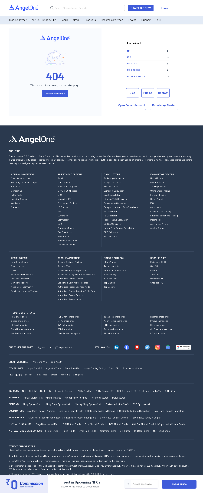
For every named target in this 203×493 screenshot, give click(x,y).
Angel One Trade (53, 368)
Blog (132, 92)
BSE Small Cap (141, 390)
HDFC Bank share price (68, 316)
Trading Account (158, 186)
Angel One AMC (40, 361)
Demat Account (157, 182)
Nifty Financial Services (61, 390)
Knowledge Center (164, 105)
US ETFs (132, 63)
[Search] (87, 8)
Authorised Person (159, 224)
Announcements (111, 266)
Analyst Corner (157, 228)
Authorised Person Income (70, 278)
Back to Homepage (55, 93)
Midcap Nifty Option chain (88, 404)
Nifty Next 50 (85, 390)
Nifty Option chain (32, 404)
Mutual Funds (64, 182)
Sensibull (29, 374)
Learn (64, 20)
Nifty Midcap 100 (104, 390)
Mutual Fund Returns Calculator (119, 228)
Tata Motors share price (22, 329)
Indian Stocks (136, 76)
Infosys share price (159, 320)
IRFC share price (19, 316)
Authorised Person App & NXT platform (76, 291)
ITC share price (157, 325)
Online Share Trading (160, 190)
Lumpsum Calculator (114, 190)
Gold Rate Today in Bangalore (169, 410)
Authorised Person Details (70, 295)
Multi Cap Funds (161, 430)
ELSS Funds (51, 430)
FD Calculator (110, 211)
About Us (15, 186)
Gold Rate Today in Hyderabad (134, 410)
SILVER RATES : (17, 417)
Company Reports (19, 282)
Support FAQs (64, 347)
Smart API (114, 368)
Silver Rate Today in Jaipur (147, 417)
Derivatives (155, 207)
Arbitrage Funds (108, 430)
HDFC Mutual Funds (118, 424)
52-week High (110, 274)
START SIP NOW (141, 8)
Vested (64, 374)
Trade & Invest (18, 20)
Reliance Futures (99, 397)
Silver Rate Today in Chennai (114, 417)
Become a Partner (112, 20)
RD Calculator (110, 215)
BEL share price (111, 333)
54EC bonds (63, 236)
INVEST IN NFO (179, 484)
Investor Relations (20, 199)
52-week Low (110, 278)
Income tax (155, 219)
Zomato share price (113, 329)
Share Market (156, 199)
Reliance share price (159, 316)
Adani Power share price (115, 320)
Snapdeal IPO (156, 282)
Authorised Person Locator (71, 299)
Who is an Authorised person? (72, 270)
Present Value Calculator (116, 219)
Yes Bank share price (21, 333)
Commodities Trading (160, 211)
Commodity (63, 219)
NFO (60, 194)
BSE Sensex (123, 390)
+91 (127, 483)
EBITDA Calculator (112, 223)
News (76, 20)
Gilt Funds (125, 430)
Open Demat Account (131, 105)
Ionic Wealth (56, 361)
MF (128, 50)
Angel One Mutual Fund (47, 424)
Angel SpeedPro (72, 368)
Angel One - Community (22, 286)
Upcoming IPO (64, 199)
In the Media (16, 194)
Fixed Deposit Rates (132, 368)
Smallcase (42, 374)
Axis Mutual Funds (94, 424)
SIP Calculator (111, 186)
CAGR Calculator (112, 194)
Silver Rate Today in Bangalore (80, 417)
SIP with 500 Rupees (67, 190)
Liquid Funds (68, 430)
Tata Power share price (69, 333)
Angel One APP (35, 368)
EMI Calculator (111, 236)
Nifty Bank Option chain (58, 404)
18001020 (44, 347)
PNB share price (111, 325)
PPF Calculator (111, 232)
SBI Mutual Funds (72, 424)
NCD (60, 223)
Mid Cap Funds (141, 430)
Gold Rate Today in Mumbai (41, 410)
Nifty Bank (40, 390)
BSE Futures (118, 397)
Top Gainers (109, 282)
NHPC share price (66, 320)
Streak (54, 374)
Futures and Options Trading (164, 215)
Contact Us (16, 190)
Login (164, 8)
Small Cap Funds (87, 430)
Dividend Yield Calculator (116, 199)
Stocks (61, 178)
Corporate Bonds (66, 228)
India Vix (157, 390)
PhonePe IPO (156, 278)
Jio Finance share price (161, 329)
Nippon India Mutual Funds (171, 424)
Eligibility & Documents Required (73, 282)
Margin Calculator (112, 182)
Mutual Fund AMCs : (21, 424)
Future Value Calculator (115, 203)
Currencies (63, 215)
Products (90, 20)
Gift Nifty (170, 390)
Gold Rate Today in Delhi (71, 410)
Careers (15, 207)
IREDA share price (19, 325)
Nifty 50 (26, 390)
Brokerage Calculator (114, 178)
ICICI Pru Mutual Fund (143, 424)
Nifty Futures (30, 397)
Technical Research (20, 278)
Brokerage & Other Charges (24, 182)
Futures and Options (67, 203)
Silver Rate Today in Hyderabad (44, 417)
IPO (129, 57)
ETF (59, 211)
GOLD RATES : (16, 410)
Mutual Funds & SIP (44, 20)
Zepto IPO (155, 274)
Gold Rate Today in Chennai (101, 410)
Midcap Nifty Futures (76, 397)
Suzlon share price (20, 320)
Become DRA (64, 266)
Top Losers (109, 286)
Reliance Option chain (117, 404)
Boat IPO (154, 270)
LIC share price (157, 333)
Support (146, 20)
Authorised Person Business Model (74, 286)
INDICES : (14, 390)
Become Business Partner (70, 262)
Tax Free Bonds (65, 232)
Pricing (132, 20)
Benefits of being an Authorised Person (76, 274)
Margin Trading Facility (94, 368)
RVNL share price (66, 325)
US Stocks (134, 70)
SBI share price (65, 329)
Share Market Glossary (115, 270)
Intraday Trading (158, 194)
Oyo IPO (154, 266)
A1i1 (159, 20)
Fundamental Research (22, 274)
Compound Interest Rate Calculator (121, 207)
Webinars (15, 203)
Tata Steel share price (114, 316)
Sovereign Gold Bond (68, 240)
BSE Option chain (142, 404)
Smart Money (17, 266)
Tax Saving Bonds (66, 244)
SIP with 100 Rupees (67, 186)
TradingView (77, 374)
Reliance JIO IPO (158, 262)
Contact (163, 92)
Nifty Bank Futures (51, 397)
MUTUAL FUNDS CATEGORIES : (25, 430)
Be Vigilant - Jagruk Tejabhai (25, 291)
